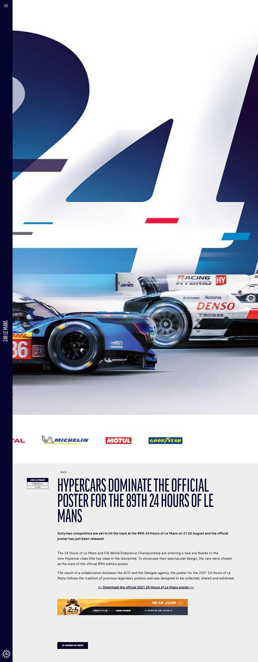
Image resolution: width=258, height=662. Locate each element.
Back (62, 472)
